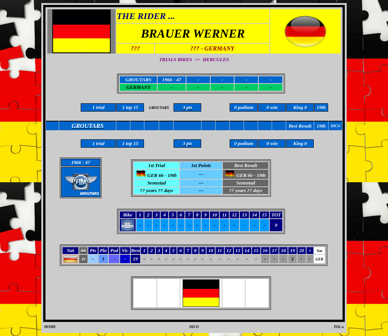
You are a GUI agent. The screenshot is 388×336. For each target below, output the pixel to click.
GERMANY (138, 87)
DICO (194, 327)
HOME (50, 327)
